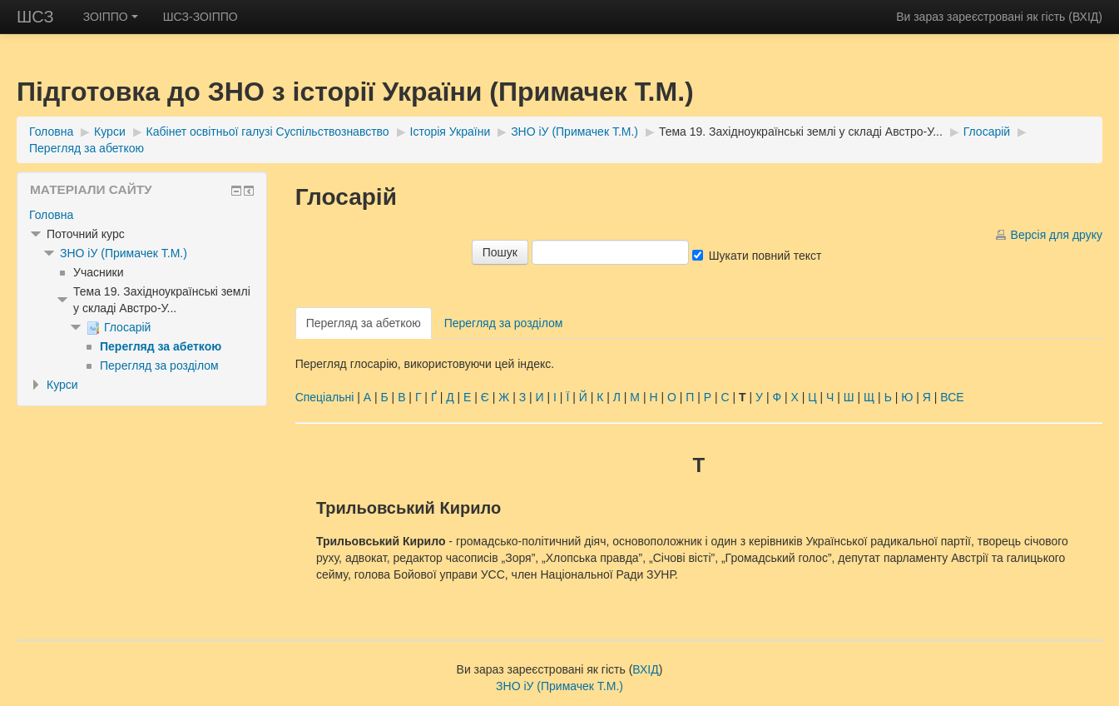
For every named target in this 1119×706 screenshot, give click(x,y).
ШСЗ (35, 16)
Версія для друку (1056, 234)
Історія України (450, 131)
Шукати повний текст (765, 255)
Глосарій (986, 131)
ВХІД (1085, 16)
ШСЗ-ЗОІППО (200, 16)
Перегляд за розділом (503, 323)
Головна (51, 131)
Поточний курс (86, 234)
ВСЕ (951, 397)
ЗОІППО (110, 16)
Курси (110, 131)
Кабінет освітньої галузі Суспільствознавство (267, 131)
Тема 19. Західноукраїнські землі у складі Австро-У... (801, 131)
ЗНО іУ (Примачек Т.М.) (574, 131)
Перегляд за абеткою (86, 148)
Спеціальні (324, 397)
